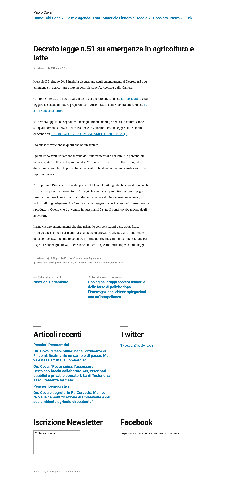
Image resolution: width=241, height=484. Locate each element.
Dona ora (160, 18)
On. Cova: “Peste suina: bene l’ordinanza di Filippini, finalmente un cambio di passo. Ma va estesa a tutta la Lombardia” (71, 355)
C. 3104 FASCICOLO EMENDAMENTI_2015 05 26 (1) (89, 134)
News (175, 18)
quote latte (117, 262)
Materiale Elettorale (119, 18)
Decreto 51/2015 (71, 262)
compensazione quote (49, 262)
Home (38, 18)
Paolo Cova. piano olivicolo (95, 262)
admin (40, 68)
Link (188, 18)
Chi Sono (53, 18)
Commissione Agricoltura (87, 258)
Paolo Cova (42, 12)
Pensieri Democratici (51, 345)
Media (142, 18)
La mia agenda (78, 18)
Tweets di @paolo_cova (136, 345)
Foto (96, 18)
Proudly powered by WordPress (63, 471)
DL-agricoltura (131, 98)
